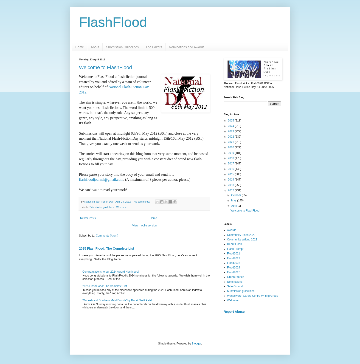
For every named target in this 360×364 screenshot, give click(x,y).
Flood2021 (233, 253)
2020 (231, 147)
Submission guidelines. (102, 207)
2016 (231, 169)
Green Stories (235, 277)
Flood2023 (233, 263)
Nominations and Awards (187, 47)
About (95, 47)
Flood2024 (233, 267)
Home (79, 47)
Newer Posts (88, 218)
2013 (231, 185)
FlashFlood (113, 22)
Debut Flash (234, 244)
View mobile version (144, 225)
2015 (231, 174)
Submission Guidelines (122, 47)
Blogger (196, 343)
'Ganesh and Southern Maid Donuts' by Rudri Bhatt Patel (117, 300)
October (236, 195)
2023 (231, 131)
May (234, 200)
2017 (231, 163)
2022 (231, 136)
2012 (231, 190)
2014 (231, 179)
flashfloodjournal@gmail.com (101, 179)
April (234, 205)
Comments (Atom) (107, 235)
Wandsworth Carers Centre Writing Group (252, 295)
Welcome (121, 207)
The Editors (154, 47)
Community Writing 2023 (242, 239)
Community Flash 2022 (241, 235)
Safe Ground (235, 286)
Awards (231, 230)
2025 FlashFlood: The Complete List (106, 248)
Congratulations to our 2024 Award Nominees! (110, 271)
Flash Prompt (235, 249)
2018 (231, 158)
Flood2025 (233, 272)
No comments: (142, 201)
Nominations (234, 281)
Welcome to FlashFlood (105, 67)
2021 (231, 142)
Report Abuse (234, 311)
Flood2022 (233, 258)
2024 (231, 126)
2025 (231, 120)
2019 (231, 153)
